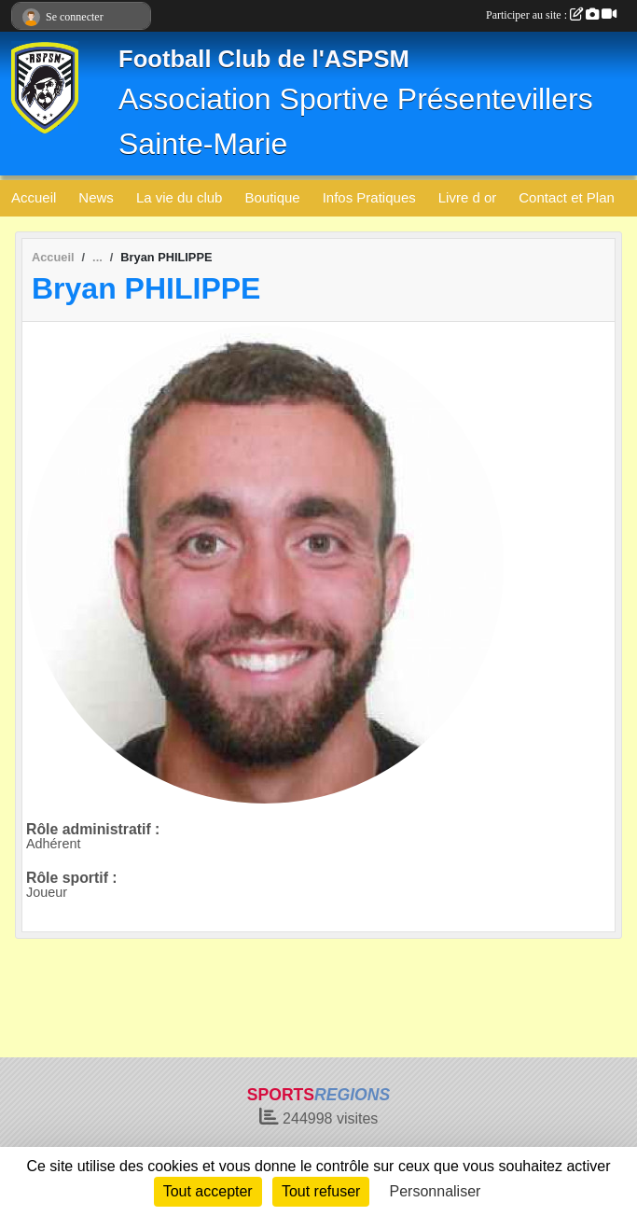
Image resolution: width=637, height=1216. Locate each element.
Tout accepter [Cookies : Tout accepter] (208, 1191)
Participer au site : (551, 14)
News (96, 197)
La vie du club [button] (179, 197)
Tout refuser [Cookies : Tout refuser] (321, 1191)
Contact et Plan (567, 197)
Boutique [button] (271, 197)
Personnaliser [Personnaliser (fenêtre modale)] (435, 1191)
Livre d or (467, 197)
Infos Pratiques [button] (369, 197)
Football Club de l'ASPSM (263, 59)
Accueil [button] (33, 197)
